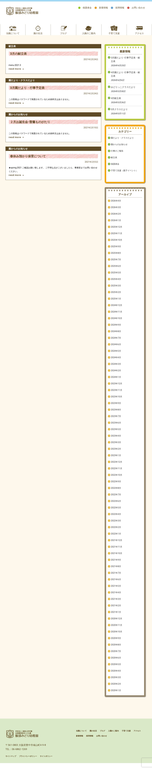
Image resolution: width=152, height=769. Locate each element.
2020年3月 (116, 681)
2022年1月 (116, 537)
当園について (12, 36)
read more (16, 72)
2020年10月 (116, 635)
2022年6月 (116, 504)
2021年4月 (116, 596)
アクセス (139, 36)
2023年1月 (116, 459)
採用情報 (119, 7)
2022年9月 (116, 485)
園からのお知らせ (119, 148)
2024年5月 (116, 354)
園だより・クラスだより (122, 141)
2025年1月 (116, 302)
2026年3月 (116, 210)
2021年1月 (116, 615)
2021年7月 (116, 576)
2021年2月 (116, 609)
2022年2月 (116, 530)
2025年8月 (116, 256)
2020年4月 (116, 674)
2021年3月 (116, 602)
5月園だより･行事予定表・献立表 (125, 63)
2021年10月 (116, 556)
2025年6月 (116, 269)
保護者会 (87, 7)
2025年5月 (116, 276)
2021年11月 (116, 550)
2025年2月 (116, 295)
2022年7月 (116, 498)
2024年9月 (116, 328)
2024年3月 (116, 367)
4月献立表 (116, 101)
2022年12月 (116, 465)
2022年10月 (116, 478)
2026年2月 (116, 217)
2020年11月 (116, 628)
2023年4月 (116, 439)
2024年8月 (116, 335)
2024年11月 (116, 315)
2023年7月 (116, 419)
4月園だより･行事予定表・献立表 (125, 77)
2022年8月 (116, 491)
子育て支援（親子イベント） (124, 174)
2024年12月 (116, 308)
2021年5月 (116, 589)
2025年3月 (116, 289)
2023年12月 (116, 387)
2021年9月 (116, 563)
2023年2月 (116, 452)
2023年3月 (116, 446)
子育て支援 (114, 36)
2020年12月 (116, 622)
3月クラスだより (119, 112)
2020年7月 (116, 654)
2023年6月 (116, 426)
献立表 (114, 161)
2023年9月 (116, 406)
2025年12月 (116, 230)
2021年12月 (116, 543)
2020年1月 (116, 694)
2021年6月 (116, 583)
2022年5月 (116, 511)
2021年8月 (116, 570)
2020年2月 (116, 687)
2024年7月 (116, 341)
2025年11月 (116, 237)
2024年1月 (116, 380)
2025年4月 (116, 282)
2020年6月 (116, 661)
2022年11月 (116, 472)
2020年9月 (116, 641)
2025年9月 (116, 250)
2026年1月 (116, 224)
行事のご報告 (117, 154)
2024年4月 (116, 361)
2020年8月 (116, 648)
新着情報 (103, 7)
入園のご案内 (88, 36)
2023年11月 (116, 393)
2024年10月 (116, 321)
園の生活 (38, 36)
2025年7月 (116, 263)
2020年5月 (116, 667)
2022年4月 (116, 517)
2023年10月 (116, 400)
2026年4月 (116, 204)
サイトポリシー (46, 763)
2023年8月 (116, 413)
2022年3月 (116, 524)
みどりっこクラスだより (123, 90)
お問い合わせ (138, 7)
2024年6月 (116, 348)
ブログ (63, 36)
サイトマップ (10, 763)
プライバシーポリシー (28, 763)
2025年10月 (116, 243)
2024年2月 (116, 374)
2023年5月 (116, 432)
